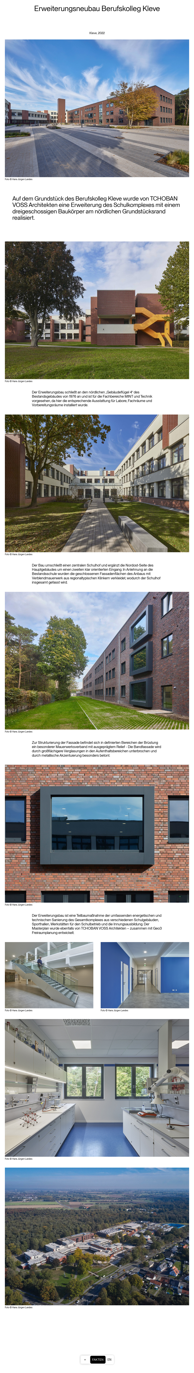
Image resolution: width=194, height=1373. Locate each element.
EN (109, 1359)
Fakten (97, 1359)
